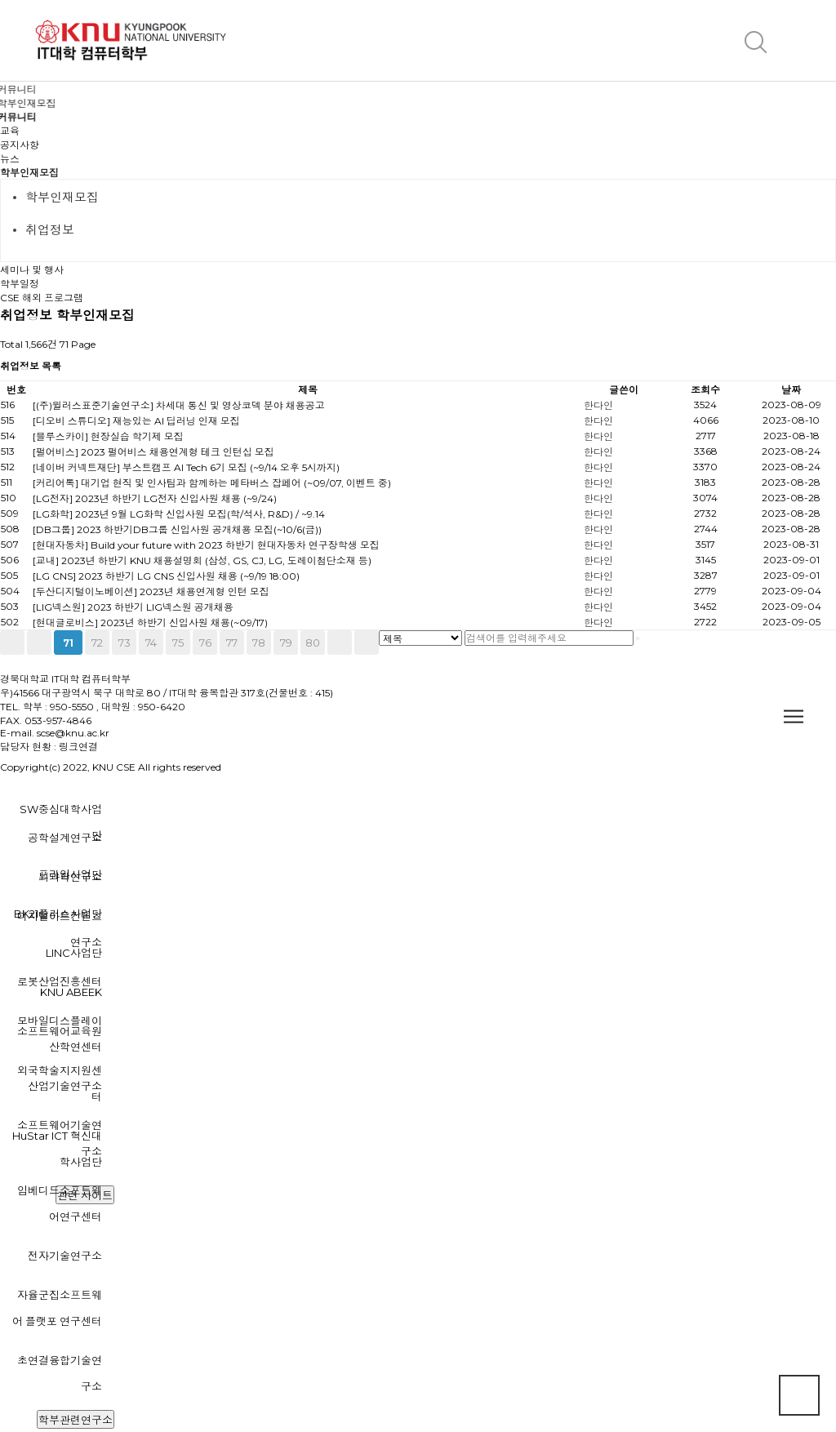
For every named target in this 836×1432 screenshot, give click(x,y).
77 (232, 642)
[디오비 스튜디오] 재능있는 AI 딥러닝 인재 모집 (136, 421)
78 (258, 642)
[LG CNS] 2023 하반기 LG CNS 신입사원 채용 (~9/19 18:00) (166, 576)
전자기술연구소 (65, 1255)
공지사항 (19, 145)
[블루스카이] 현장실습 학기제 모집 (108, 436)
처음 (12, 642)
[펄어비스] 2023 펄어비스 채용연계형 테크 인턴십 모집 (153, 452)
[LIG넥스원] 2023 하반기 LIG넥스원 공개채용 (133, 607)
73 (124, 642)
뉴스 (10, 159)
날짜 (791, 390)
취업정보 (49, 230)
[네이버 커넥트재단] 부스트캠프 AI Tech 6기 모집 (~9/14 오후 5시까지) (186, 467)
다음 (339, 642)
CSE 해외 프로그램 (41, 297)
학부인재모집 (29, 173)
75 (178, 642)
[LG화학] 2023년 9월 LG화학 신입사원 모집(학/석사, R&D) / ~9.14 (179, 514)
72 (97, 642)
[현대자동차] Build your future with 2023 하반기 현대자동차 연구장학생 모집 (206, 545)
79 (286, 642)
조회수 (705, 390)
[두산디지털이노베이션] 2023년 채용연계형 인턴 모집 (151, 591)
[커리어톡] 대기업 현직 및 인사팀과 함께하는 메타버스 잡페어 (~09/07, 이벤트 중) (212, 483)
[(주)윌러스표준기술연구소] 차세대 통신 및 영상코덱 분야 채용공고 (179, 405)
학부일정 (19, 284)
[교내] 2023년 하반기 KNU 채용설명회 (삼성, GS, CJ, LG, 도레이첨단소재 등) (202, 560)
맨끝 (366, 642)
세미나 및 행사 (32, 270)
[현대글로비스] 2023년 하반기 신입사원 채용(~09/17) (150, 622)
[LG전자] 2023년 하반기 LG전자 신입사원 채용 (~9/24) (155, 498)
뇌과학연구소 (70, 876)
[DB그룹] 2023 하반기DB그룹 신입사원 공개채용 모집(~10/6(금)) (177, 529)
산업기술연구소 (65, 1085)
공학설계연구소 (65, 837)
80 (312, 642)
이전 (39, 642)
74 (151, 642)
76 (205, 642)
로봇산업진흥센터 (59, 981)
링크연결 (78, 746)
